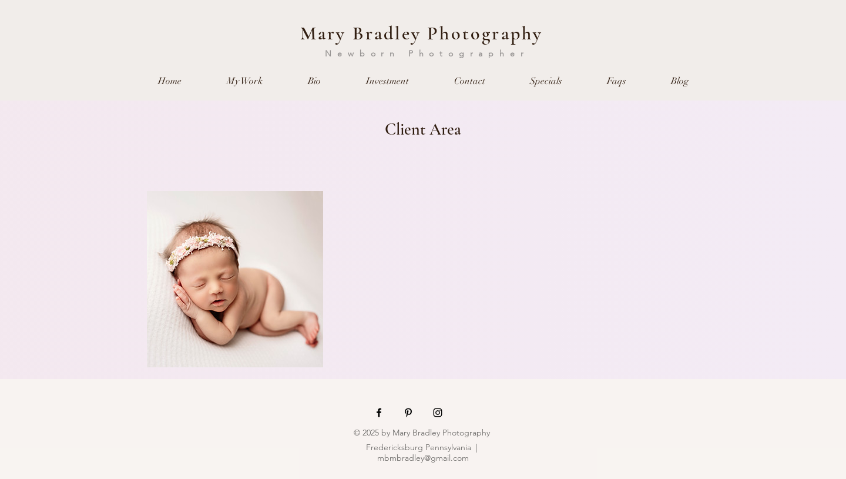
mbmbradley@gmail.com (423, 458)
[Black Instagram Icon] (438, 412)
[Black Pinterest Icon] (408, 412)
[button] (244, 81)
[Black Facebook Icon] (379, 412)
